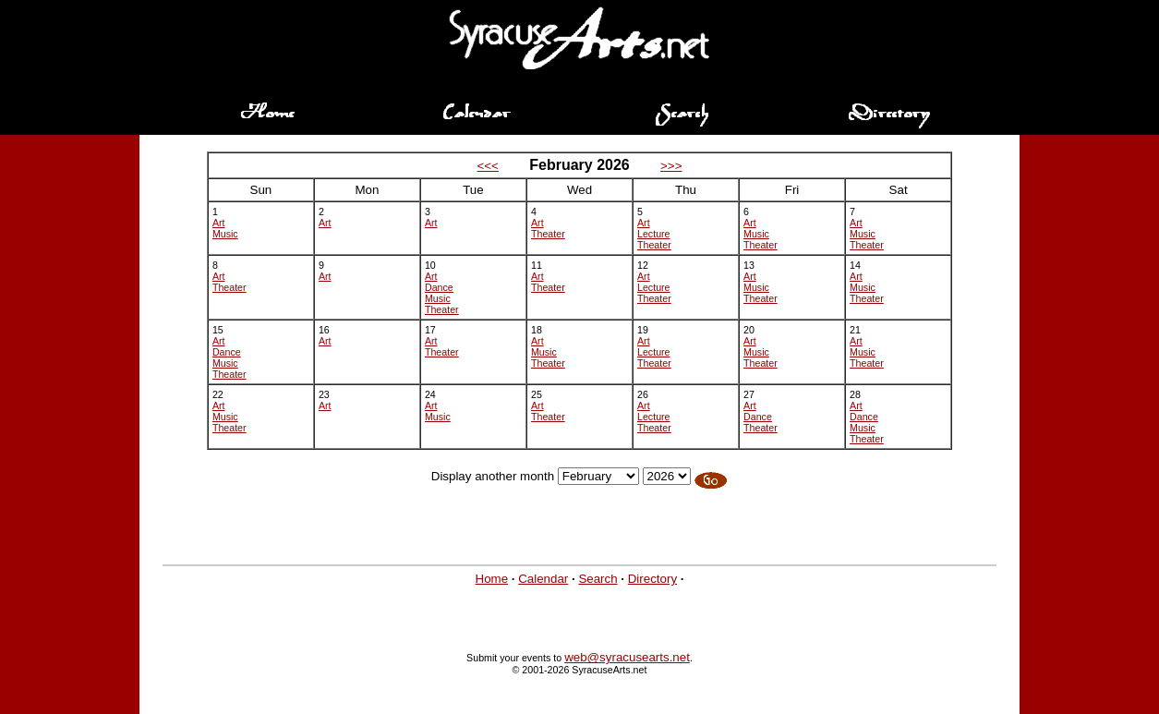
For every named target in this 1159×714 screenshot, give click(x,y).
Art (218, 222)
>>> (671, 166)
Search (597, 579)
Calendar (543, 579)
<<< (488, 166)
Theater (548, 233)
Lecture (653, 233)
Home (492, 579)
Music (225, 233)
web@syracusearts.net (627, 657)
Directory (652, 579)
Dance (439, 287)
